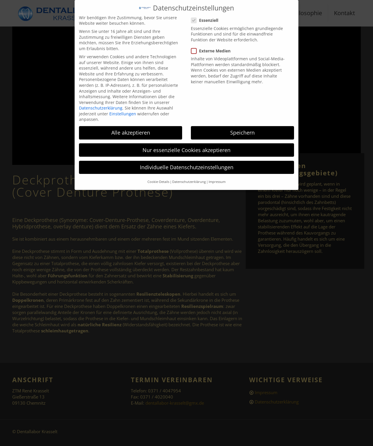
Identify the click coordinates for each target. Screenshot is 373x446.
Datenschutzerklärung (100, 103)
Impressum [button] (217, 177)
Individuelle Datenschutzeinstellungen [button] (186, 162)
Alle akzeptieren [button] (130, 128)
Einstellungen (122, 109)
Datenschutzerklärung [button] (189, 177)
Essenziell (207, 15)
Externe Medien (213, 46)
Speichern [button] (242, 128)
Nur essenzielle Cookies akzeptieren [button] (186, 145)
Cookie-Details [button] (158, 177)
